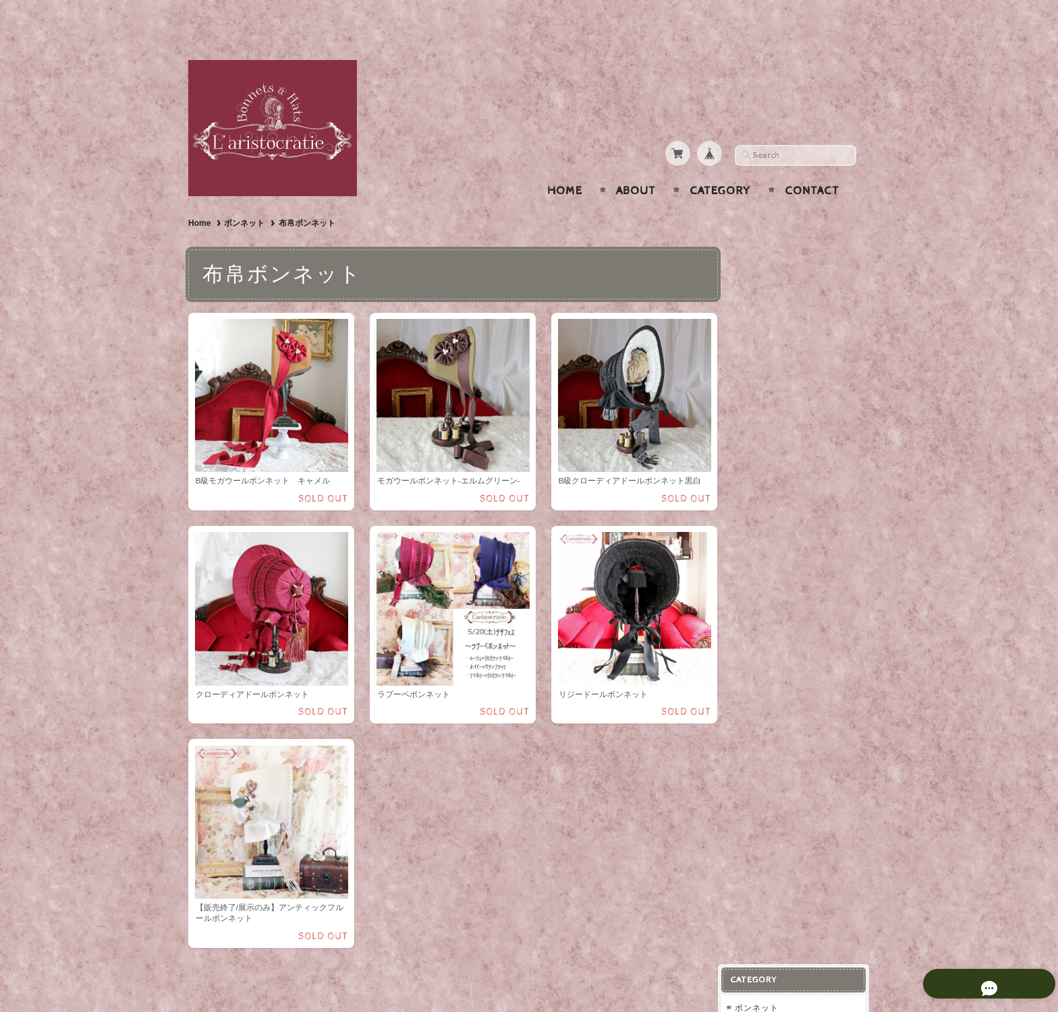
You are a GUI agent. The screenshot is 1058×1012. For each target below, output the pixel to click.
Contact (812, 164)
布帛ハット (769, 349)
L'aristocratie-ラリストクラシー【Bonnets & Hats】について (800, 532)
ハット (758, 303)
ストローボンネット (787, 258)
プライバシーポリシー (788, 597)
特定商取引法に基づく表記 (796, 623)
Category (720, 164)
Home (564, 164)
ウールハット (774, 371)
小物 (753, 422)
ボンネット (244, 197)
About (636, 164)
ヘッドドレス (771, 396)
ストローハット (778, 328)
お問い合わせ (772, 570)
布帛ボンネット (778, 279)
